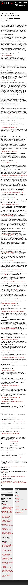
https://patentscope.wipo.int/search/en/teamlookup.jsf (12, 457)
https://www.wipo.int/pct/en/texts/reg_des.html (10, 204)
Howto (15, 7)
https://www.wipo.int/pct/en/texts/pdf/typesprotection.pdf (12, 192)
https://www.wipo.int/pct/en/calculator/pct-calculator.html (12, 426)
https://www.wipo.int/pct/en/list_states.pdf (9, 162)
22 (16, 289)
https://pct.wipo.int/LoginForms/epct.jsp (9, 151)
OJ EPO (17, 501)
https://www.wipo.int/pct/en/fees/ (8, 260)
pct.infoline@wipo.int (14, 441)
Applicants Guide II (19, 512)
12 (20, 238)
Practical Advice (19, 513)
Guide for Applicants (19, 499)
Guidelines (18, 498)
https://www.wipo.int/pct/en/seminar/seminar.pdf (11, 397)
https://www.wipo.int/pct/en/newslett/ (9, 417)
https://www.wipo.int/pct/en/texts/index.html (10, 410)
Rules (17, 495)
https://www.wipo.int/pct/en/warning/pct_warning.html (12, 269)
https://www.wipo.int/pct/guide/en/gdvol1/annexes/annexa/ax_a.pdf (14, 175)
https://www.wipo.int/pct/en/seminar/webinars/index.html (12, 401)
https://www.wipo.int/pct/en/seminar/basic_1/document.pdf (13, 357)
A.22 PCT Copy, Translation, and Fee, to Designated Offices (14, 476)
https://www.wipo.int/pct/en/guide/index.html (9, 303)
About (2, 10)
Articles (17, 493)
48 (17, 461)
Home (2, 7)
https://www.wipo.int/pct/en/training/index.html (10, 385)
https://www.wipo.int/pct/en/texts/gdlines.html (10, 433)
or (5, 274)
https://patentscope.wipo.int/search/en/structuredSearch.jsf (13, 311)
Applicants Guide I (19, 510)
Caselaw (17, 502)
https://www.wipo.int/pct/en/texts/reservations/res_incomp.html (13, 281)
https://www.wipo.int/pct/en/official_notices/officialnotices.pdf (13, 421)
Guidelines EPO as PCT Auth (21, 509)
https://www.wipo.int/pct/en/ (7, 55)
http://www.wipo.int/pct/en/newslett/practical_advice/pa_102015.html (14, 466)
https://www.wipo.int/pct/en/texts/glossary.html (10, 339)
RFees (17, 496)
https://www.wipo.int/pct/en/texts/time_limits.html (11, 298)
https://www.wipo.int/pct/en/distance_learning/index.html (12, 350)
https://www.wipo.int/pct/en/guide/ (8, 80)
